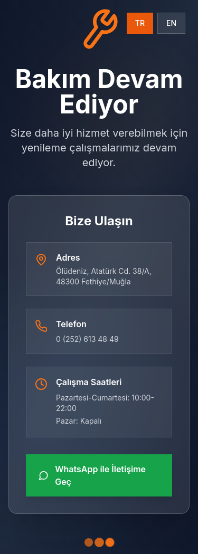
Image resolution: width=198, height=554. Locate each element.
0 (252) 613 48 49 (87, 339)
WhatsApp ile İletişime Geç (92, 475)
